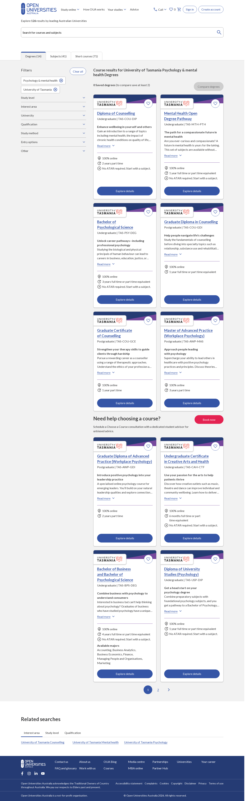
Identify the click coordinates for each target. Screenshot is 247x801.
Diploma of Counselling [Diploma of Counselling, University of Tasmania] (116, 113)
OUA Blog (110, 761)
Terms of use (216, 783)
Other (53, 151)
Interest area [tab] (32, 732)
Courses (109, 768)
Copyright (176, 783)
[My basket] (179, 9)
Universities (184, 761)
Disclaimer (190, 783)
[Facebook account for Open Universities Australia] (22, 773)
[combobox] (122, 32)
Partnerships (160, 761)
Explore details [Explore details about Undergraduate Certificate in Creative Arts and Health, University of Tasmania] (192, 538)
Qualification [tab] (73, 732)
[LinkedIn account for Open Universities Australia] (36, 773)
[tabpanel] (122, 380)
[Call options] (160, 9)
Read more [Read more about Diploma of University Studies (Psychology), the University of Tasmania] (173, 611)
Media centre (136, 761)
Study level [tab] (52, 732)
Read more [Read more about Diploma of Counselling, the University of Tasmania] (106, 146)
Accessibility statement (129, 783)
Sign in (190, 9)
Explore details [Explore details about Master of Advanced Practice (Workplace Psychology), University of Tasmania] (192, 403)
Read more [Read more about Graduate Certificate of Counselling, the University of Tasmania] (106, 372)
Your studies (117, 9)
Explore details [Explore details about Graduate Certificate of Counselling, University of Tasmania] (125, 403)
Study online (70, 9)
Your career (208, 761)
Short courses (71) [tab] (86, 56)
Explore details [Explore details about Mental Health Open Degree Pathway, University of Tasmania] (192, 191)
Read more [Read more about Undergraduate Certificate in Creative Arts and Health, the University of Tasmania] (173, 498)
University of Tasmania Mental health (96, 742)
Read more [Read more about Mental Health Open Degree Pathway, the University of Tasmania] (173, 155)
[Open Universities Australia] (39, 13)
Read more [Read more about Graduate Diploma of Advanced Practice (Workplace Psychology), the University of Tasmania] (106, 498)
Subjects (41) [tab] (58, 56)
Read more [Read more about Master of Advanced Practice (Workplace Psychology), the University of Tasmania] (173, 372)
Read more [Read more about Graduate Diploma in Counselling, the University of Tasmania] (173, 254)
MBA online (135, 768)
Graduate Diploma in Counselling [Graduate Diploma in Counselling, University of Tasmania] (191, 222)
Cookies (164, 783)
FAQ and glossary (66, 768)
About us (84, 761)
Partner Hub (160, 768)
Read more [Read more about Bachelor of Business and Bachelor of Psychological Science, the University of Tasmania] (106, 616)
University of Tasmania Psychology (145, 742)
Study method (53, 133)
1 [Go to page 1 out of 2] (148, 690)
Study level (53, 98)
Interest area (53, 106)
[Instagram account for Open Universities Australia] (29, 773)
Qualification (53, 124)
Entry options (53, 142)
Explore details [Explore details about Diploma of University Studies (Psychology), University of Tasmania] (192, 673)
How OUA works (94, 9)
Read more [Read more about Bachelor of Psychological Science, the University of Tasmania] (106, 264)
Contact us (61, 761)
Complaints (151, 783)
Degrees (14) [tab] (33, 56)
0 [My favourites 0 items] (172, 9)
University (53, 115)
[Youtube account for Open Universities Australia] (42, 773)
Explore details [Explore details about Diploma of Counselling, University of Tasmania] (125, 191)
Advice (134, 9)
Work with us (87, 768)
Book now (209, 419)
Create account (210, 9)
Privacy (202, 783)
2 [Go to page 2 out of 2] (158, 690)
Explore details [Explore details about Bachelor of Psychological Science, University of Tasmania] (125, 299)
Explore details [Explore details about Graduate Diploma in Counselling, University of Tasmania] (192, 299)
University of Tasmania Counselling (42, 742)
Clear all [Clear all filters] (78, 71)
